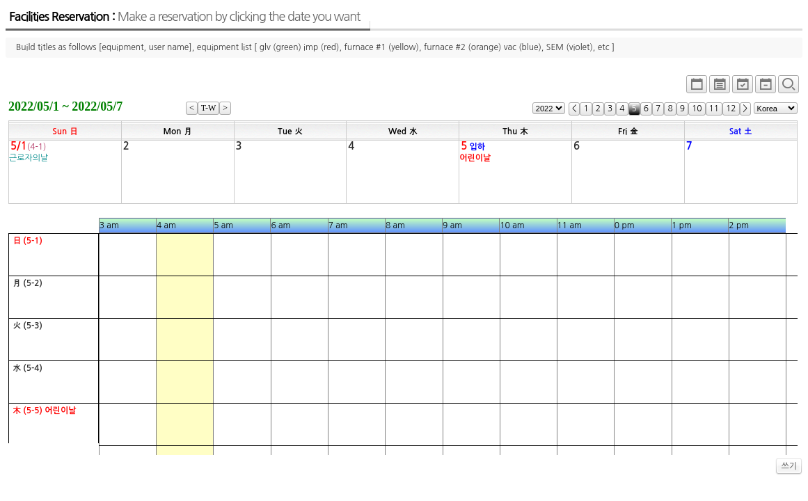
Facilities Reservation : (184, 16)
